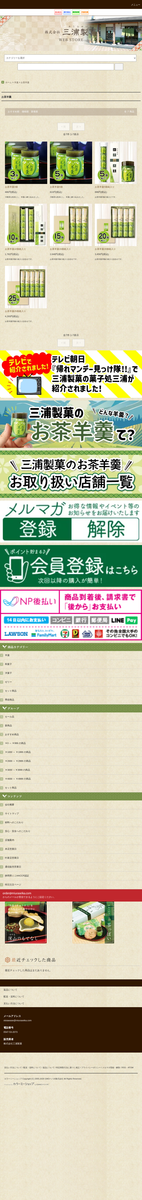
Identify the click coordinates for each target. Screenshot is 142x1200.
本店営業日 (11, 849)
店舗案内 (9, 840)
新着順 (34, 111)
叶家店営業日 (12, 858)
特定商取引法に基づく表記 (68, 1067)
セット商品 (11, 788)
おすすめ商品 (12, 734)
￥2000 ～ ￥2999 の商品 (18, 761)
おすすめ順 (13, 111)
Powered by (26, 1085)
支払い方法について (13, 1067)
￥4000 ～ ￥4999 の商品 (18, 779)
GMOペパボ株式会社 (54, 1079)
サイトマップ (12, 813)
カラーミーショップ (13, 1079)
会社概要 (9, 804)
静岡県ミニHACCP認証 (17, 875)
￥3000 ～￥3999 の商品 (17, 770)
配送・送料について (32, 1067)
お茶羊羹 (25, 82)
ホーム (8, 82)
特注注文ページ (13, 884)
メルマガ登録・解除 (111, 1067)
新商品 (8, 725)
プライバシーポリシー (91, 1067)
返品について (48, 1067)
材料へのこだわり (14, 822)
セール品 (9, 716)
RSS (124, 1067)
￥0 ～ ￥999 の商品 (15, 743)
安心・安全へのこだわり (17, 831)
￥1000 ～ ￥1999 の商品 (18, 752)
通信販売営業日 (13, 867)
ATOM (130, 1067)
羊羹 (16, 82)
